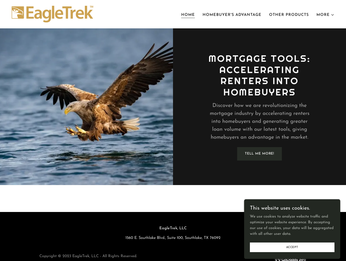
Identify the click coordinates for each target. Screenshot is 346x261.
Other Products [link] (289, 15)
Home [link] (188, 15)
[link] (52, 14)
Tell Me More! (259, 153)
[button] (325, 15)
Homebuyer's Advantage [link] (232, 15)
